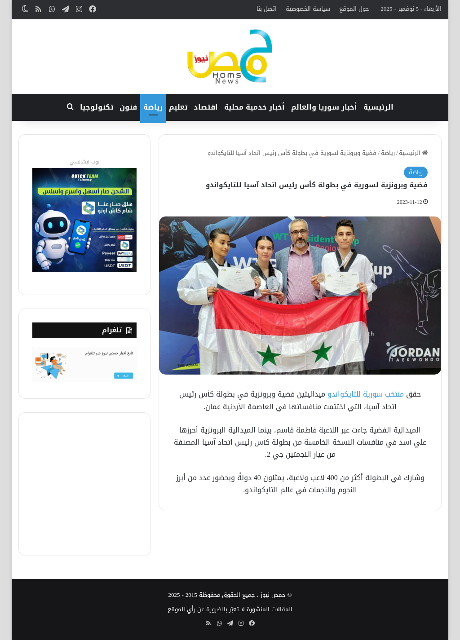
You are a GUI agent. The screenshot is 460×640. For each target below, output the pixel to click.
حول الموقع (354, 8)
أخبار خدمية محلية (254, 107)
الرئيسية (378, 107)
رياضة (153, 107)
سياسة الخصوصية (308, 8)
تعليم (178, 107)
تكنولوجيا (96, 107)
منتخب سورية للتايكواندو (365, 394)
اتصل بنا (267, 8)
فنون (128, 107)
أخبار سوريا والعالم (324, 107)
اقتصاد (206, 107)
